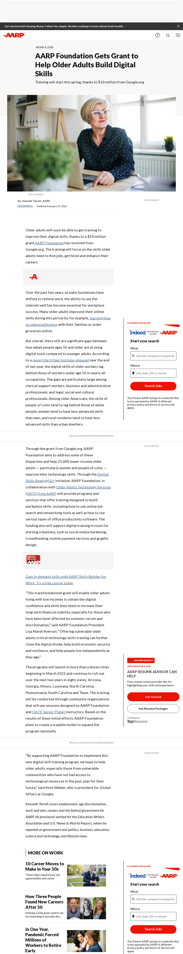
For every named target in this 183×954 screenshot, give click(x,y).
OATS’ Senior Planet (48, 712)
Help (157, 35)
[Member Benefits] (33, 562)
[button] (178, 26)
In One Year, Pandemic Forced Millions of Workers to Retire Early (43, 940)
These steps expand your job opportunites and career (42, 876)
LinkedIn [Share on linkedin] (10, 225)
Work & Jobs (44, 47)
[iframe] (153, 360)
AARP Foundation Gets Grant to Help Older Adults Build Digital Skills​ (86, 64)
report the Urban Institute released (60, 360)
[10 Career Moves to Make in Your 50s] (67, 873)
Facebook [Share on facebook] (10, 203)
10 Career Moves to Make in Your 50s (44, 866)
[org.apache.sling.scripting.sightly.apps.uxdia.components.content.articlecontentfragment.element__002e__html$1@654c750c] (91, 194)
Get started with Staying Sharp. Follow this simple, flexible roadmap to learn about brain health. (63, 26)
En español (25, 206)
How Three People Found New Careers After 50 (44, 902)
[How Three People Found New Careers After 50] (67, 906)
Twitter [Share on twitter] (10, 214)
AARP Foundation (49, 243)
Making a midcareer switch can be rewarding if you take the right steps (44, 914)
